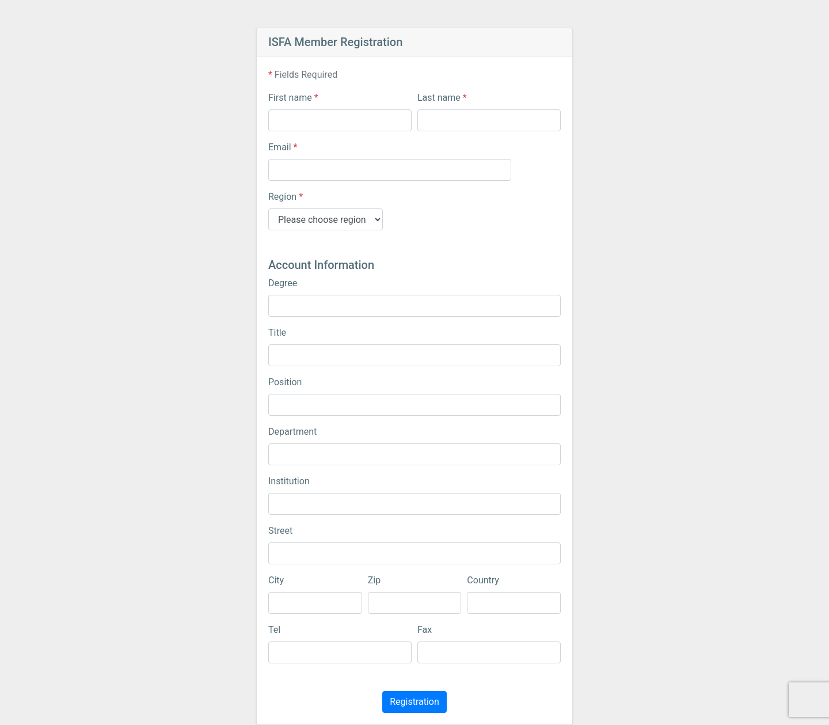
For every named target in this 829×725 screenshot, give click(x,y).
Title (277, 332)
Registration (414, 701)
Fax (424, 629)
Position (285, 382)
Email (282, 147)
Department (292, 431)
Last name (442, 97)
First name (293, 97)
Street (280, 530)
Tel (274, 629)
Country (483, 580)
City (276, 580)
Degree (282, 283)
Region (285, 196)
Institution (289, 481)
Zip (374, 580)
